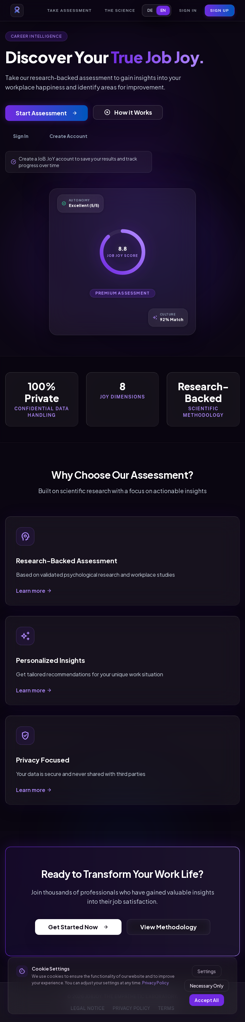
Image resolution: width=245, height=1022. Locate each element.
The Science (120, 10)
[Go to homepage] (17, 10)
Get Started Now (78, 927)
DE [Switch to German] (150, 10)
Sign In (188, 10)
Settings (207, 971)
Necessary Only (206, 986)
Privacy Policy (155, 982)
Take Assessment (69, 10)
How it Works (128, 112)
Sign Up (219, 10)
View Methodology (168, 927)
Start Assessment (46, 113)
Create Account (68, 136)
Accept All (207, 1000)
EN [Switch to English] (163, 10)
